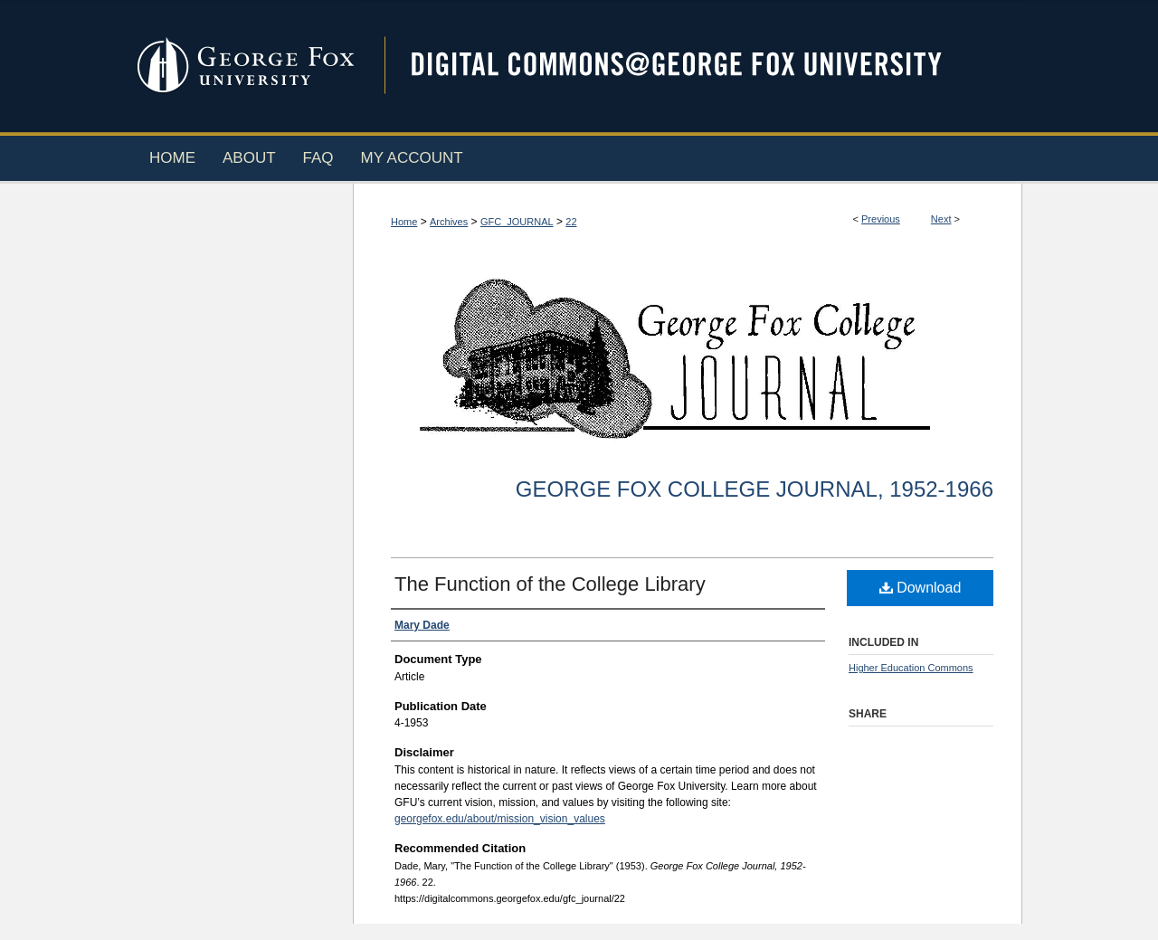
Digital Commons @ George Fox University (692, 65)
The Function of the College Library (550, 584)
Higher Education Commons (911, 667)
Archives (449, 221)
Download (920, 587)
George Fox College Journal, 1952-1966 (754, 489)
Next (941, 219)
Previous (880, 219)
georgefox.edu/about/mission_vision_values (499, 818)
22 (570, 221)
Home (404, 221)
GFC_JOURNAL (517, 221)
